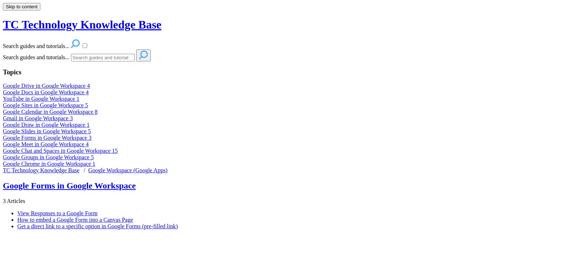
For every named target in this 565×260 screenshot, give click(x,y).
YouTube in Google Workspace (41, 99)
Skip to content (21, 6)
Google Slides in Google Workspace (47, 131)
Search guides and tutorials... (36, 57)
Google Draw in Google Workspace (46, 125)
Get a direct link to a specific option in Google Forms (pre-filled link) (97, 226)
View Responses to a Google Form (57, 213)
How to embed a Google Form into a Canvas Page (75, 220)
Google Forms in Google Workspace (47, 138)
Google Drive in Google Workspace (46, 86)
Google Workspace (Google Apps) (128, 170)
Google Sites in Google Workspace (45, 105)
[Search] (103, 57)
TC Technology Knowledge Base (41, 170)
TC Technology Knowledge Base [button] (82, 24)
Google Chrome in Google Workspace (49, 164)
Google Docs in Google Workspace (46, 92)
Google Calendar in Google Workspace (50, 112)
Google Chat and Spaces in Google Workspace (60, 151)
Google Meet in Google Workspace (46, 144)
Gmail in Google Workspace (38, 118)
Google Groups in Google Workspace (48, 157)
